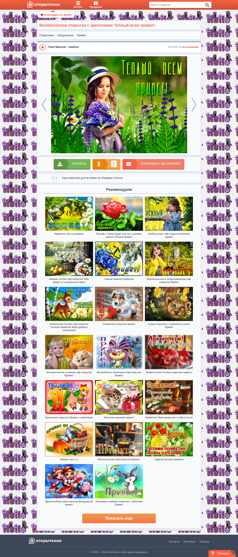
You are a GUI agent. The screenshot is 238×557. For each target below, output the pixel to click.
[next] (194, 104)
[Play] (42, 47)
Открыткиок (46, 35)
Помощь (204, 541)
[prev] (44, 104)
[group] (119, 47)
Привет (81, 35)
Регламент (190, 541)
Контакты (174, 541)
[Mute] (184, 47)
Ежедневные (66, 35)
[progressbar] (192, 47)
